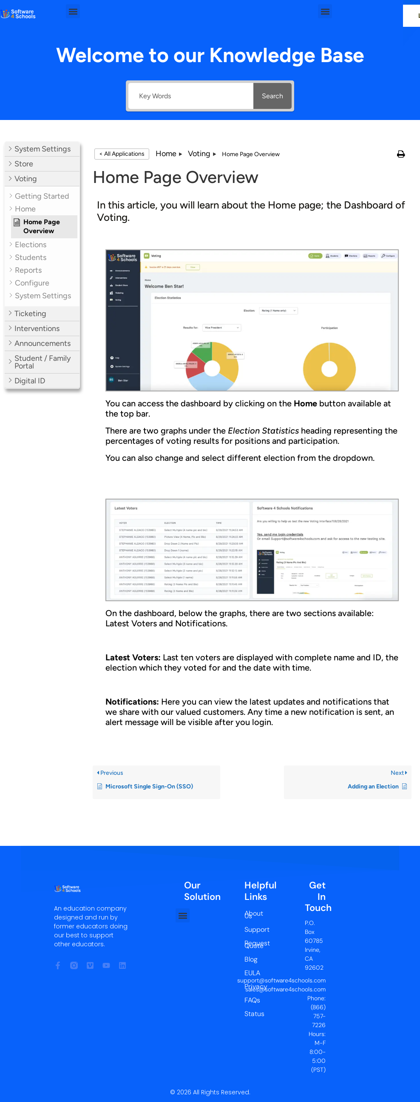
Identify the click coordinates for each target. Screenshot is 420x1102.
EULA (251, 972)
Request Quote (251, 944)
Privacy (251, 986)
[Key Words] (188, 96)
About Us (251, 914)
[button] (73, 11)
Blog (251, 959)
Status (251, 1013)
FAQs (251, 1000)
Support (251, 929)
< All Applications (122, 153)
